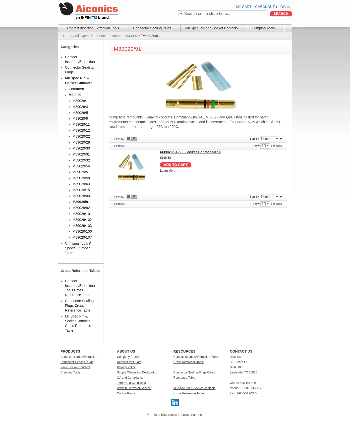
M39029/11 (81, 124)
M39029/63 (81, 184)
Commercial (78, 89)
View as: (119, 138)
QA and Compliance (130, 377)
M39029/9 (80, 118)
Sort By (254, 138)
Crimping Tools (70, 372)
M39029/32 (81, 160)
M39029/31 (81, 154)
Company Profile (128, 357)
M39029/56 (81, 166)
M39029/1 (80, 101)
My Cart (244, 7)
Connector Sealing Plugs (76, 362)
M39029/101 (82, 214)
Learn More (167, 170)
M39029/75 (81, 190)
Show (256, 145)
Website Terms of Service (134, 388)
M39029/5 (80, 113)
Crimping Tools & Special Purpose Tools (78, 248)
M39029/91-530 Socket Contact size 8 (190, 152)
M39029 (133, 36)
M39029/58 (81, 178)
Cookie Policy (126, 393)
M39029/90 (81, 196)
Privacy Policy (126, 367)
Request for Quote (129, 362)
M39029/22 (81, 136)
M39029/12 (81, 130)
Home (67, 36)
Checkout (265, 7)
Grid (128, 139)
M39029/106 (82, 231)
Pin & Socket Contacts (75, 367)
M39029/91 (81, 202)
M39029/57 (81, 172)
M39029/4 (80, 107)
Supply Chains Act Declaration (137, 372)
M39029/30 (81, 148)
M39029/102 (82, 220)
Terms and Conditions (131, 383)
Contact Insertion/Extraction (78, 357)
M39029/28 (81, 142)
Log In (284, 7)
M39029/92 (81, 208)
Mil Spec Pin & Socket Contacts (99, 36)
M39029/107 (82, 237)
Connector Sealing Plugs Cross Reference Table (79, 305)
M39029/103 (82, 226)
